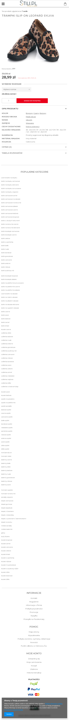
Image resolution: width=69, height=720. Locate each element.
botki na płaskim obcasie (9, 301)
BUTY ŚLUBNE (5, 536)
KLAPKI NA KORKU (6, 522)
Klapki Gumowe (6, 504)
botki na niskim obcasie (9, 297)
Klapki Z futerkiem (7, 511)
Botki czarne (5, 311)
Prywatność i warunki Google (13, 710)
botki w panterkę (7, 242)
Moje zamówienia (33, 662)
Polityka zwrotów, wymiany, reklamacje (34, 639)
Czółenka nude (6, 340)
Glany (3, 533)
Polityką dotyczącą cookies (53, 704)
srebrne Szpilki (6, 438)
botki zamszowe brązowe (10, 217)
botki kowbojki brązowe (9, 276)
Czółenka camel (6, 372)
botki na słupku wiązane (9, 192)
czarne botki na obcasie (9, 294)
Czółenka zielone (7, 369)
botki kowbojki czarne (8, 235)
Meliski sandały (6, 526)
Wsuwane (30, 123)
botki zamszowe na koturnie (11, 203)
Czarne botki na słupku (9, 178)
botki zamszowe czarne (9, 210)
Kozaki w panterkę (7, 558)
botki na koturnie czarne (9, 224)
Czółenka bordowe (7, 361)
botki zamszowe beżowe (9, 213)
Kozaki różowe (6, 561)
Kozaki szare (5, 392)
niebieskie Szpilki (7, 427)
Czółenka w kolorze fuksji (9, 386)
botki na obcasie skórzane (10, 304)
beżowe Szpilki (6, 410)
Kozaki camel (5, 543)
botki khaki (5, 326)
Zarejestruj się (34, 659)
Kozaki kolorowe (6, 576)
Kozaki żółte (5, 579)
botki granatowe (7, 256)
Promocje (34, 612)
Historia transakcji (34, 673)
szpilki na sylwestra (7, 399)
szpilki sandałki (6, 406)
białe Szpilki (5, 420)
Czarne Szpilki (6, 413)
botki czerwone (6, 260)
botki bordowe (6, 253)
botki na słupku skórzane (10, 185)
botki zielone (5, 238)
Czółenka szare (6, 365)
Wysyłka (34, 616)
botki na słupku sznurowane (11, 188)
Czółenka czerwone (7, 354)
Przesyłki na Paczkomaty (33, 619)
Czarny (36, 113)
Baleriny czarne (6, 460)
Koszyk (34, 666)
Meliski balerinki (6, 529)
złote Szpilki (5, 445)
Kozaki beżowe (6, 395)
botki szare (5, 315)
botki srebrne (5, 263)
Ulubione (34, 669)
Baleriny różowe (6, 481)
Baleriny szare (6, 485)
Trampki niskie (6, 456)
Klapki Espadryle (6, 508)
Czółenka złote (6, 333)
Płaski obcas (31, 117)
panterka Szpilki (6, 431)
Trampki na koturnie (8, 493)
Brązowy (29, 113)
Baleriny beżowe (6, 470)
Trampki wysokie (7, 490)
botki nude (5, 249)
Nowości (34, 642)
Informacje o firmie (34, 605)
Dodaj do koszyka (32, 101)
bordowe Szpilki (6, 424)
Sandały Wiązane (7, 497)
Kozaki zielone (6, 551)
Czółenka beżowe (7, 336)
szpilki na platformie (8, 402)
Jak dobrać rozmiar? (9, 94)
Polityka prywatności (34, 609)
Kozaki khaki (5, 554)
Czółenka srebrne (7, 344)
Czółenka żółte (6, 383)
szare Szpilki (5, 442)
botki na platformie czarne (10, 286)
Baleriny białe (5, 463)
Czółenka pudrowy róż (8, 351)
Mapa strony (34, 632)
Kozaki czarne (6, 329)
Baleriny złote (5, 467)
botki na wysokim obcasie (10, 308)
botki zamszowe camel (9, 195)
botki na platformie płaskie (10, 290)
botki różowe (5, 267)
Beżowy (43, 113)
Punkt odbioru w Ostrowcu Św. (34, 646)
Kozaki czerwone (7, 547)
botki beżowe (5, 319)
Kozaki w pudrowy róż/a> (10, 568)
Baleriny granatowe (8, 477)
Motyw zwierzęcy (32, 126)
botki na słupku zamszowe (10, 181)
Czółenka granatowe (8, 347)
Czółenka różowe (7, 358)
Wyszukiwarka (34, 635)
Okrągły (29, 120)
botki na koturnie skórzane (10, 228)
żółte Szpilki (5, 449)
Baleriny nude (6, 474)
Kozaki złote (5, 572)
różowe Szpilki (6, 435)
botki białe (4, 245)
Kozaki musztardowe (8, 565)
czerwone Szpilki (7, 417)
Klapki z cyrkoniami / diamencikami (13, 518)
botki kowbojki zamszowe (10, 231)
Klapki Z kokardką (7, 515)
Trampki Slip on (6, 452)
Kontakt (34, 598)
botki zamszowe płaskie (9, 206)
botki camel (5, 322)
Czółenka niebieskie (7, 376)
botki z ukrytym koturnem (10, 220)
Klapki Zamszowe (7, 501)
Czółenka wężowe (7, 379)
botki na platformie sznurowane (12, 283)
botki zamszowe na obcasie (10, 199)
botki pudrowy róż (7, 270)
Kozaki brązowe (6, 540)
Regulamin (34, 602)
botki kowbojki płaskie (8, 279)
